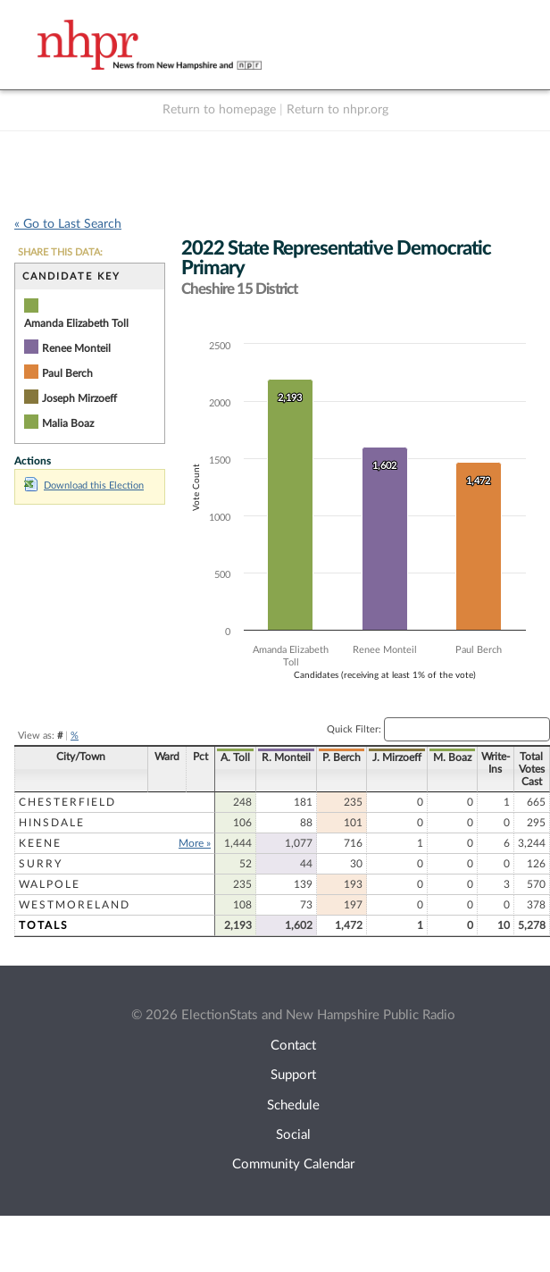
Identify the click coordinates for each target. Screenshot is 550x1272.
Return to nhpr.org (337, 110)
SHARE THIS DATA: (60, 252)
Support (293, 1075)
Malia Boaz (68, 423)
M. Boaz (452, 757)
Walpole (49, 884)
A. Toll (235, 757)
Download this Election (84, 485)
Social (293, 1135)
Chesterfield (67, 802)
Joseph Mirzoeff (79, 398)
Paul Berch (67, 373)
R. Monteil (286, 757)
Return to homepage (219, 110)
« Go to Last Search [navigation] (67, 224)
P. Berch (341, 757)
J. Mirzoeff (396, 757)
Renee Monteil (76, 348)
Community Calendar (293, 1164)
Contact (293, 1045)
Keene (40, 843)
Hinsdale (52, 822)
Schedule (293, 1105)
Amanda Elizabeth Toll (76, 323)
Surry (40, 863)
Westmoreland (74, 905)
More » (195, 843)
